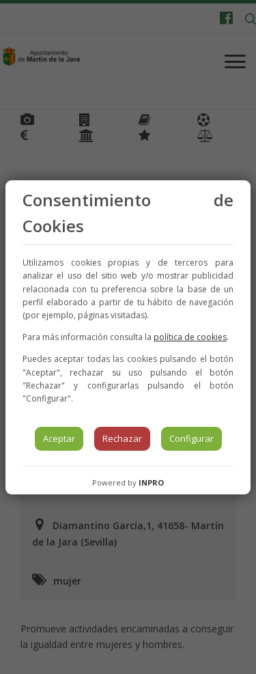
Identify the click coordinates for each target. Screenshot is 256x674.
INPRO (151, 482)
